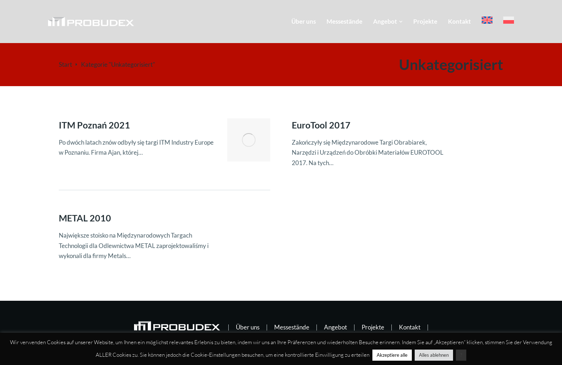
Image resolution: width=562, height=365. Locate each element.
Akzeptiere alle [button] (392, 355)
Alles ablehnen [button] (434, 355)
